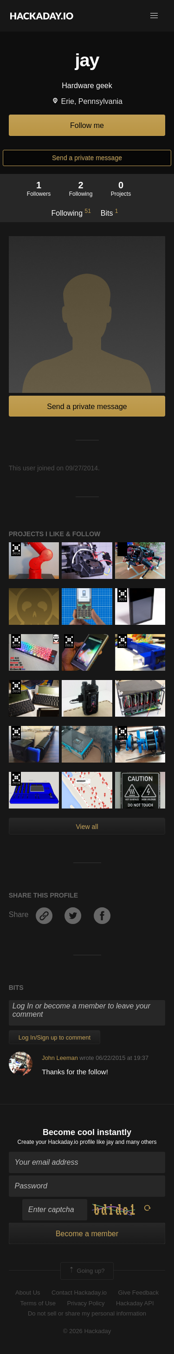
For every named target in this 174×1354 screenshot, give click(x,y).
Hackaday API (135, 1303)
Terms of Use (38, 1303)
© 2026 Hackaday (87, 1331)
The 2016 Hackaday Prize (16, 549)
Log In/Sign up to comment (54, 1037)
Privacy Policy (86, 1303)
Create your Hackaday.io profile (56, 1142)
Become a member (87, 1234)
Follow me (87, 125)
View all (87, 826)
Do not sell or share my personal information (87, 1313)
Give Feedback (138, 1292)
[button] (154, 16)
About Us (27, 1292)
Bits (109, 212)
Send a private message (87, 157)
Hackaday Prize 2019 (122, 595)
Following (70, 212)
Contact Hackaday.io (79, 1292)
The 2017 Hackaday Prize (122, 641)
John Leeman (60, 1057)
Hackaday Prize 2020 (122, 549)
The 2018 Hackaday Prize (69, 641)
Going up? (86, 1271)
